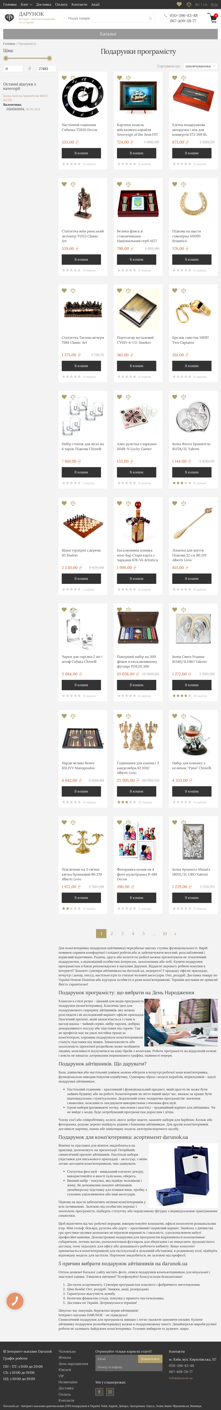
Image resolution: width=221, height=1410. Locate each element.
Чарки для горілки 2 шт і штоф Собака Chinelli (82, 658)
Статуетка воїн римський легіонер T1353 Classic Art (83, 236)
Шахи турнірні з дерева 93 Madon (81, 552)
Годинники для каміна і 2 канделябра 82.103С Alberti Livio (138, 768)
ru (197, 4)
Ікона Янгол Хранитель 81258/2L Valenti (191, 446)
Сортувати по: (168, 66)
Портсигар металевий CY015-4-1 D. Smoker (135, 339)
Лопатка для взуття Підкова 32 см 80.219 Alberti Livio (189, 555)
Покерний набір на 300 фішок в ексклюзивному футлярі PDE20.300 (137, 661)
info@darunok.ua (181, 1378)
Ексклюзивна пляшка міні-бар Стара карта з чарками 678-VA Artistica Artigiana (137, 555)
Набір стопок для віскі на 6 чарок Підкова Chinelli (83, 446)
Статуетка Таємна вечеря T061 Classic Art (83, 339)
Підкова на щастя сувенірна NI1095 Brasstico (186, 236)
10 (165, 933)
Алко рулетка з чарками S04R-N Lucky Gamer (136, 446)
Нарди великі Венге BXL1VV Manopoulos (78, 765)
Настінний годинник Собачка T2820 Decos (79, 126)
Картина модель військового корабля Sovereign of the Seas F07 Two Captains (137, 130)
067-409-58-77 (183, 20)
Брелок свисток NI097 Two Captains (190, 339)
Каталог (108, 33)
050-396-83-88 (181, 15)
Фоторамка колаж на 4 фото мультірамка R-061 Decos (137, 874)
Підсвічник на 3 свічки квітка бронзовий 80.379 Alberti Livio (82, 874)
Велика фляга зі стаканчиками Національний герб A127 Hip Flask (137, 236)
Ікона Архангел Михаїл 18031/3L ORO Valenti (191, 871)
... (154, 933)
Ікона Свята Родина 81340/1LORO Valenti (189, 658)
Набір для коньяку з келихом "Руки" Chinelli (191, 765)
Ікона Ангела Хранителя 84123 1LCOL (25, 98)
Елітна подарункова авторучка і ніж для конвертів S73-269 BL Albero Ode (189, 130)
